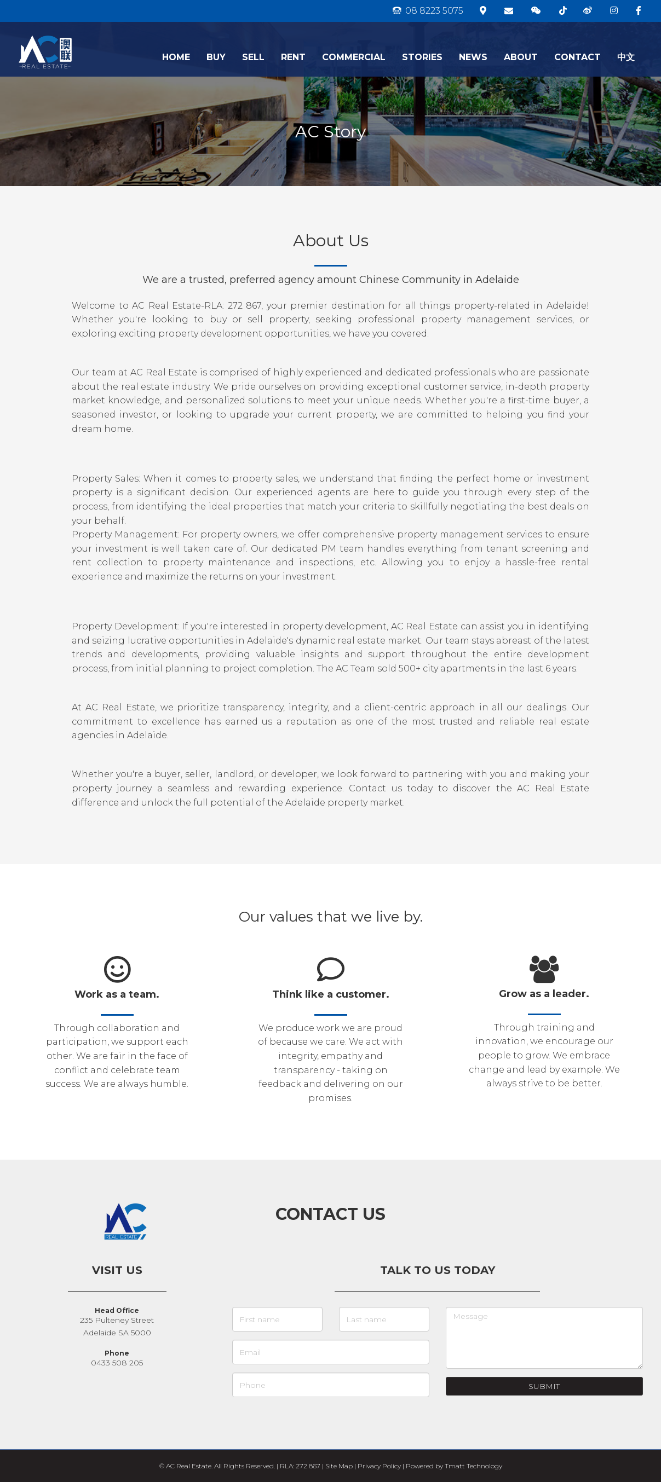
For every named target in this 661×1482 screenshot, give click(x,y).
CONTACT (577, 57)
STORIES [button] (422, 57)
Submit (544, 1386)
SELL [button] (253, 57)
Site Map (339, 1466)
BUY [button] (216, 57)
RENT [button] (293, 57)
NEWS (473, 57)
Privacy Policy (379, 1466)
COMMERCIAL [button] (354, 57)
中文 (626, 57)
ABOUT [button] (521, 57)
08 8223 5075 (428, 10)
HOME (176, 57)
